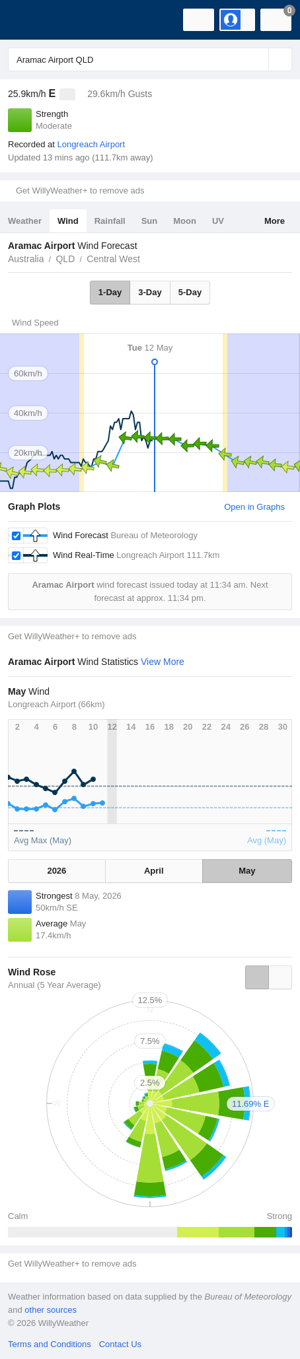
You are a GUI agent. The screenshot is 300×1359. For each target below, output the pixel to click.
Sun (149, 221)
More (274, 221)
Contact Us (120, 1344)
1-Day (110, 292)
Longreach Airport (91, 144)
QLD (65, 259)
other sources (50, 1310)
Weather (25, 221)
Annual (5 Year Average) (54, 985)
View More (162, 661)
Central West (113, 259)
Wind (68, 221)
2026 (56, 871)
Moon (184, 221)
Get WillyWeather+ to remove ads (80, 190)
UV (218, 221)
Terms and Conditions (49, 1344)
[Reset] (257, 59)
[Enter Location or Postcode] (150, 59)
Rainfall (110, 221)
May (247, 871)
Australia (26, 259)
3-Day (149, 292)
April (154, 871)
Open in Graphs (254, 507)
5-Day (190, 292)
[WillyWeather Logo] (30, 20)
